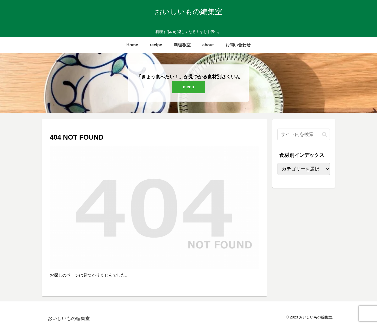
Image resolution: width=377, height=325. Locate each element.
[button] (324, 134)
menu (188, 87)
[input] (304, 134)
